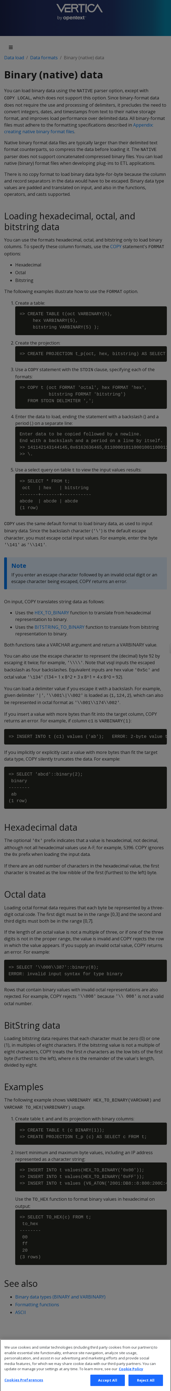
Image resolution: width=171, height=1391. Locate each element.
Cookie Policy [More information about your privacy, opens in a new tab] (131, 1374)
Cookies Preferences (23, 1385)
